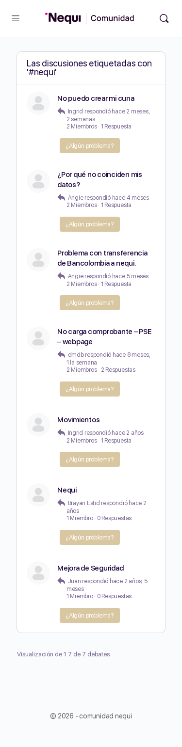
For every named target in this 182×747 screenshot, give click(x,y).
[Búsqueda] (164, 18)
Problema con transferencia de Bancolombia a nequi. (102, 258)
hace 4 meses (130, 197)
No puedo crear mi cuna (95, 98)
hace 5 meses (130, 276)
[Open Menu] (15, 17)
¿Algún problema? (90, 145)
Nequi (67, 490)
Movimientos (78, 419)
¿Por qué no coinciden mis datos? (99, 179)
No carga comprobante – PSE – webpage (104, 336)
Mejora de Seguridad (90, 568)
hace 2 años (127, 432)
